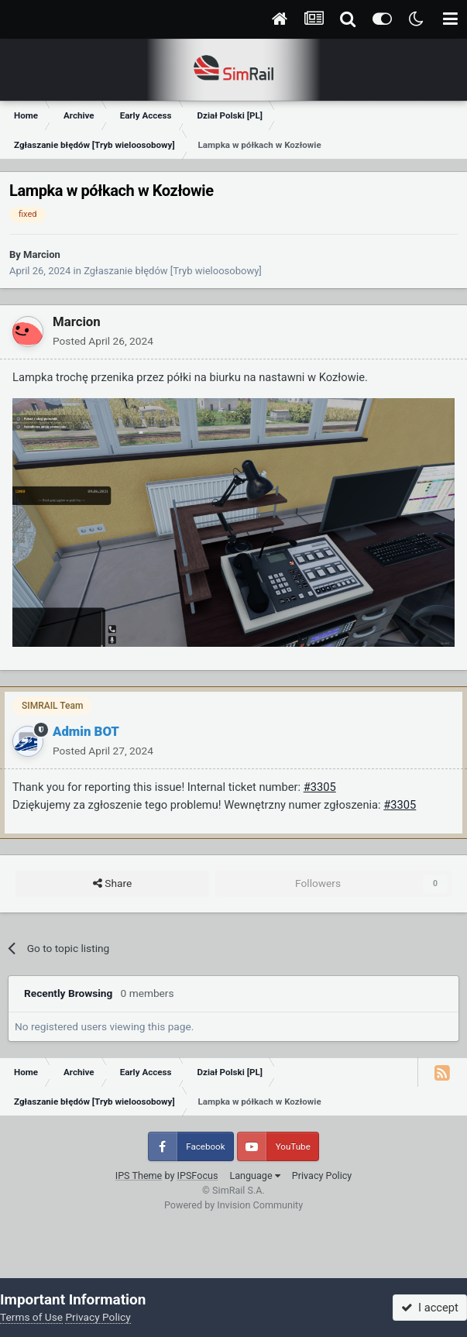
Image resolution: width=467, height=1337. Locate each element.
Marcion (41, 254)
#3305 (320, 787)
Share (112, 883)
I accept (429, 1308)
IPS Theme (139, 1175)
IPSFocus (197, 1175)
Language (254, 1175)
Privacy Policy (322, 1175)
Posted (103, 341)
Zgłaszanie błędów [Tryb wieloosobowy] (173, 271)
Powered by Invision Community (233, 1205)
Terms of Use (31, 1317)
